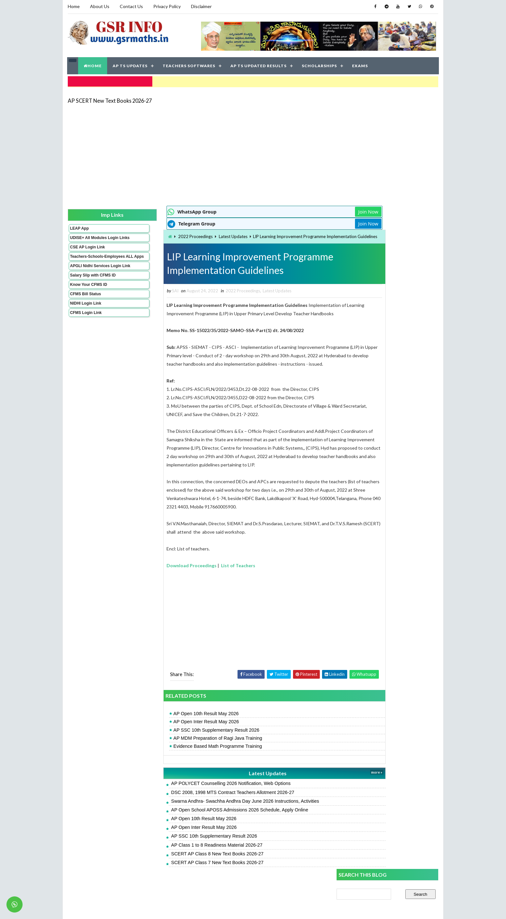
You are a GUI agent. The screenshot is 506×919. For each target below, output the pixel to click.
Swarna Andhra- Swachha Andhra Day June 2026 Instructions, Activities (209, 815)
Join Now (314, 210)
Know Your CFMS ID (88, 296)
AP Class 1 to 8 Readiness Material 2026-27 (181, 859)
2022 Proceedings (159, 234)
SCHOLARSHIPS (319, 64)
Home (73, 6)
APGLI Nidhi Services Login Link (89, 275)
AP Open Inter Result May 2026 (170, 736)
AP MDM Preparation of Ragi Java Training (181, 752)
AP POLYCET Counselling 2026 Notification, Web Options (195, 797)
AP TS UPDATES (130, 64)
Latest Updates (197, 234)
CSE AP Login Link (87, 249)
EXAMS (360, 64)
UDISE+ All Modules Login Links (88, 238)
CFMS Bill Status (85, 305)
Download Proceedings (156, 579)
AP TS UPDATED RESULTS (259, 64)
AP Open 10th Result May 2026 (170, 728)
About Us (99, 6)
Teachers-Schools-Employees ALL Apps (89, 261)
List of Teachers (202, 579)
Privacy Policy (166, 6)
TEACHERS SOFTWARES (189, 64)
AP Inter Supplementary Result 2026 (374, 522)
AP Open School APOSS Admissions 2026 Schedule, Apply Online (203, 824)
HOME (93, 64)
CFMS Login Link (85, 324)
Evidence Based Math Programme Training (181, 760)
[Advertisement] (253, 152)
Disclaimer (201, 6)
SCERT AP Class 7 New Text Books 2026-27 (181, 877)
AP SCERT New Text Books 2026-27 (109, 98)
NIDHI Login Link (85, 315)
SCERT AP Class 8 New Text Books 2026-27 (181, 868)
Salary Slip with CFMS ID (92, 287)
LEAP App (79, 226)
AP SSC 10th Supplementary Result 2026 (180, 744)
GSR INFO (128, 907)
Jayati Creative (222, 907)
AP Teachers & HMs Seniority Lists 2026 (378, 537)
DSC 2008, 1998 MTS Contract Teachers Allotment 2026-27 (196, 806)
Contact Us (131, 6)
